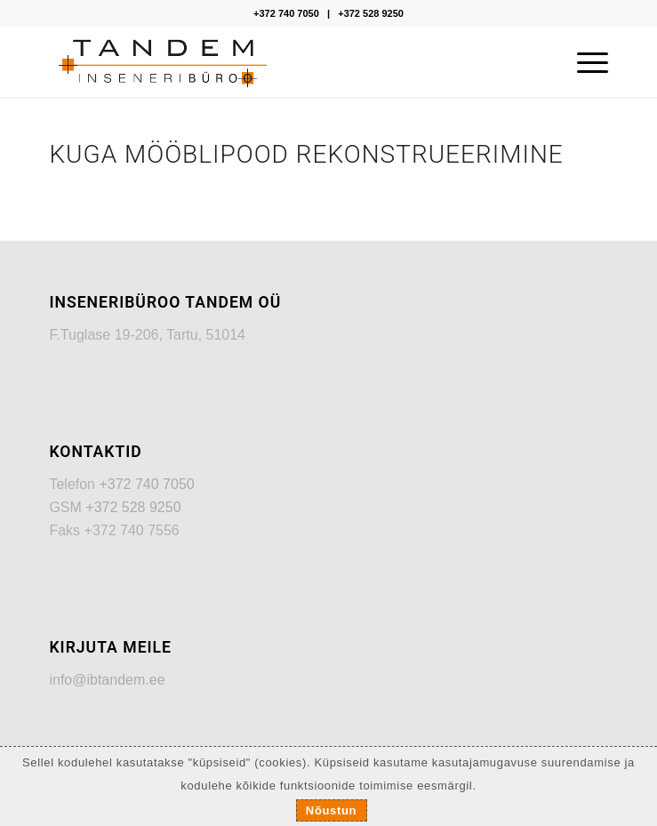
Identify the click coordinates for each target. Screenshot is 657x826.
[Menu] (583, 61)
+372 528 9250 (371, 13)
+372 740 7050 (286, 13)
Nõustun (331, 810)
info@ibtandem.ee (106, 679)
